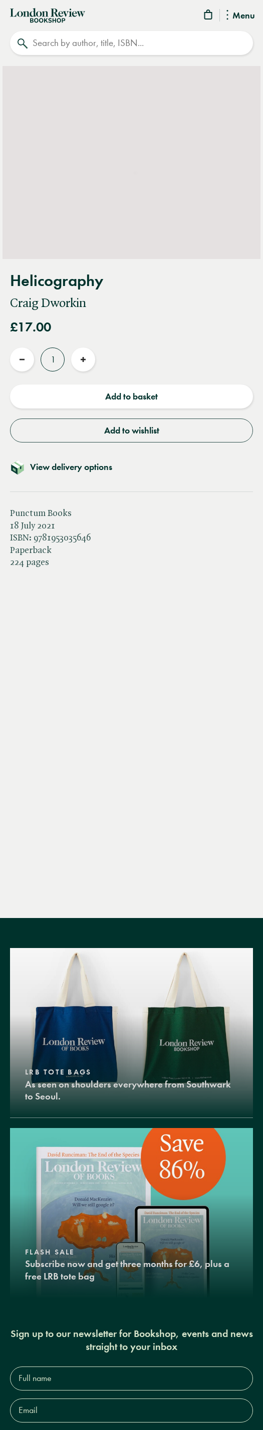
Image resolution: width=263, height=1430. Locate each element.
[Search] (131, 43)
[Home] (47, 14)
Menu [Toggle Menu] (240, 16)
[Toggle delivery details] (131, 467)
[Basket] (208, 16)
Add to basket (131, 396)
